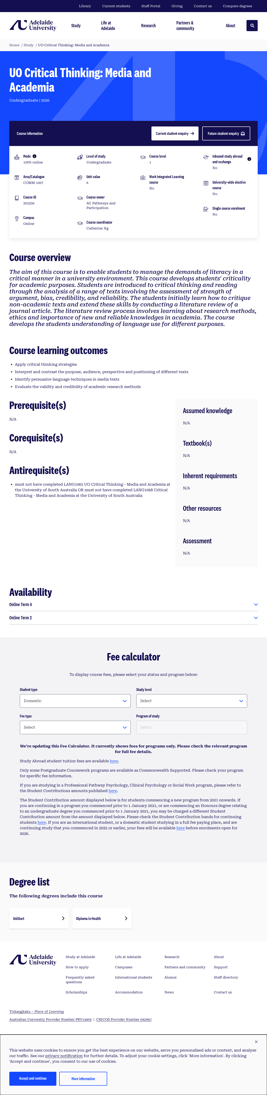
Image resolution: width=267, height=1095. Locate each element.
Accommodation (129, 992)
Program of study (148, 716)
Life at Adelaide (128, 957)
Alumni (170, 977)
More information (83, 1078)
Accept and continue (33, 1078)
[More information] (34, 156)
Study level (144, 689)
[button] (256, 1042)
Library (85, 6)
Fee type (26, 716)
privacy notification (64, 1056)
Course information (30, 133)
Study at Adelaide (80, 957)
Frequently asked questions (80, 980)
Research (171, 957)
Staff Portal (150, 6)
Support (221, 967)
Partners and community (184, 967)
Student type (29, 689)
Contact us (203, 6)
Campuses (123, 967)
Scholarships (76, 992)
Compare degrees (240, 6)
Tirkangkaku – (36, 1011)
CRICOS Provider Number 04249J (124, 1019)
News (169, 992)
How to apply (77, 967)
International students (133, 977)
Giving (177, 6)
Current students (116, 6)
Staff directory (226, 977)
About (219, 957)
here (114, 761)
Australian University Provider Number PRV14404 (50, 1019)
